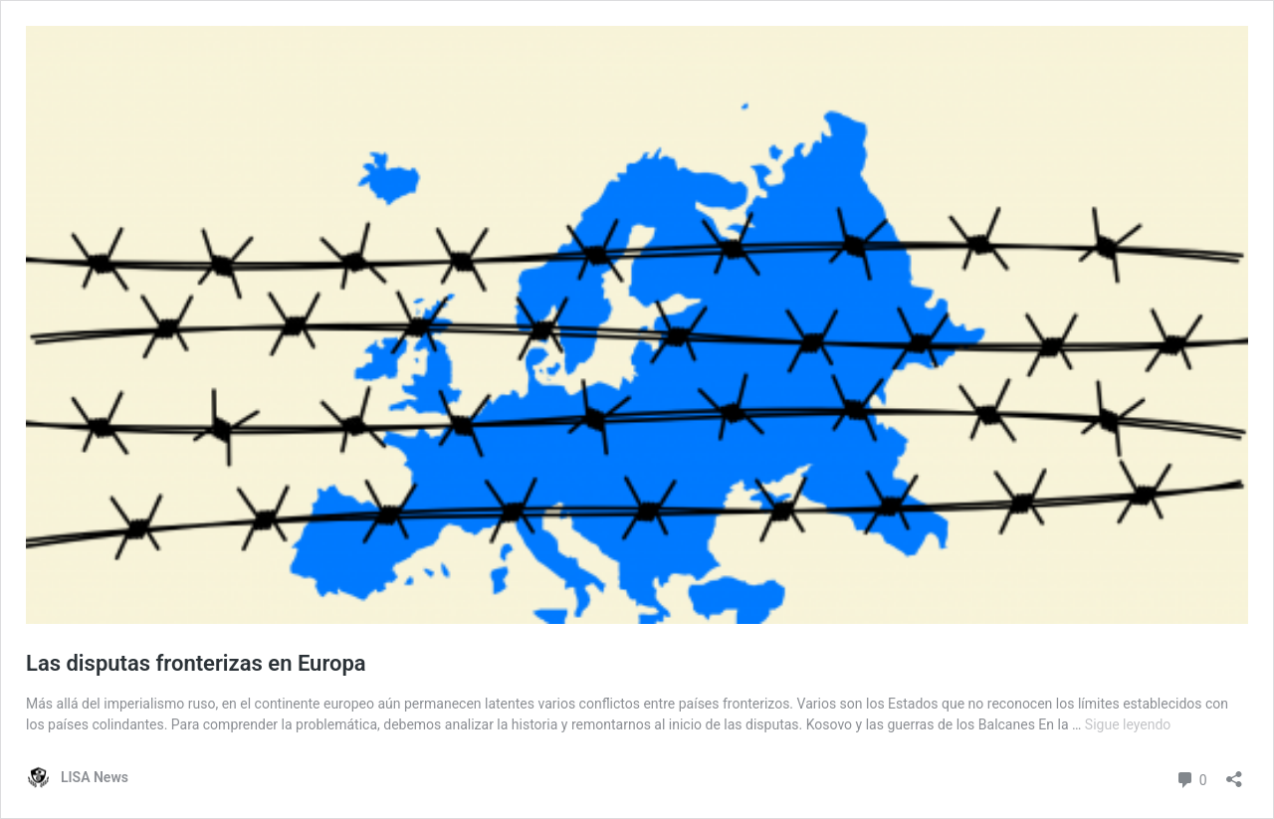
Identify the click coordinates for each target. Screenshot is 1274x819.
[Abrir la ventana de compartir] (1234, 772)
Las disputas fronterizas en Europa (196, 663)
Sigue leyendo (1128, 724)
